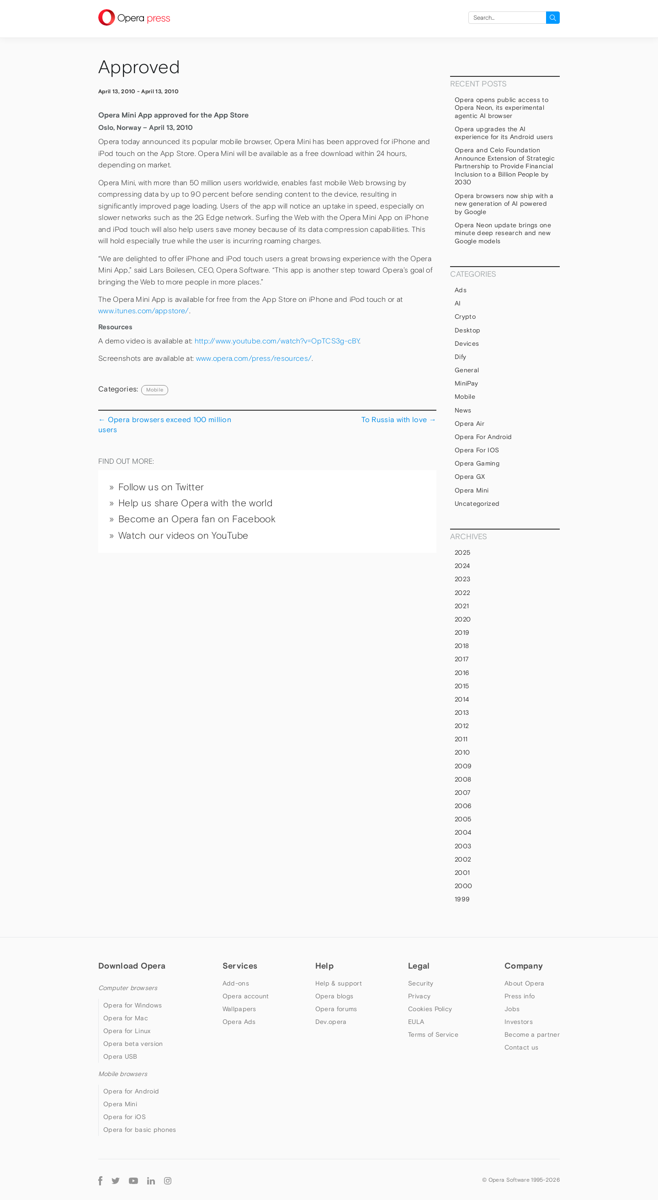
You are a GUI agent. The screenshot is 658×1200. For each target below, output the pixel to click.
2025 (462, 552)
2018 (462, 645)
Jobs (512, 1008)
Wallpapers (239, 1008)
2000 (463, 885)
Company (523, 965)
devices (467, 343)
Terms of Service (433, 1034)
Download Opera (131, 965)
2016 (462, 672)
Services (240, 965)
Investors (518, 1021)
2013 (462, 712)
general (467, 370)
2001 (462, 872)
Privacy (419, 996)
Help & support (338, 983)
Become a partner (532, 1034)
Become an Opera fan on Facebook (197, 519)
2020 (463, 619)
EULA (416, 1021)
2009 (463, 766)
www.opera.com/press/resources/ (254, 358)
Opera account (246, 996)
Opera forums (336, 1008)
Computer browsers (127, 987)
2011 (461, 739)
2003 (463, 846)
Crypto (465, 316)
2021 (462, 606)
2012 (462, 725)
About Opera (524, 983)
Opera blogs (334, 996)
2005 (463, 819)
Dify (460, 356)
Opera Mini (471, 490)
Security (420, 983)
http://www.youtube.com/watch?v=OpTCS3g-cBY (277, 341)
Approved (139, 67)
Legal (419, 965)
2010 (462, 752)
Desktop (467, 330)
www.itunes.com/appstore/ (143, 310)
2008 (463, 779)
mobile (154, 389)
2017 (462, 659)
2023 (462, 579)
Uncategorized (477, 503)
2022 (462, 592)
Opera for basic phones (139, 1129)
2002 (463, 859)
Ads (461, 290)
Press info (519, 996)
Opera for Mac (125, 1018)
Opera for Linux (127, 1030)
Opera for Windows (132, 1005)
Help (324, 965)
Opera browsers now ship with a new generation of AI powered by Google (504, 203)
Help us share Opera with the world (195, 503)
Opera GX (470, 476)
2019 (462, 632)
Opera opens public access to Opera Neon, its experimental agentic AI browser (501, 107)
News (463, 410)
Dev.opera (331, 1021)
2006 (463, 805)
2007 (463, 792)
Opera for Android (483, 436)
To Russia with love (398, 419)
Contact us (521, 1047)
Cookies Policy (430, 1008)
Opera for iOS (477, 450)
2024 (462, 565)
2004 (463, 832)
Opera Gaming (477, 463)
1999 (462, 899)
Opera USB (120, 1056)
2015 (462, 686)
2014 (462, 699)
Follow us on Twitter (161, 487)
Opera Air (469, 423)
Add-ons (236, 983)
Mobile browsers (122, 1073)
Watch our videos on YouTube (183, 535)
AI (458, 303)
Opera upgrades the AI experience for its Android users (504, 133)
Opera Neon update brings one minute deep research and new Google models (503, 233)
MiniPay (466, 383)
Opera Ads (239, 1021)
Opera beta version (133, 1043)
